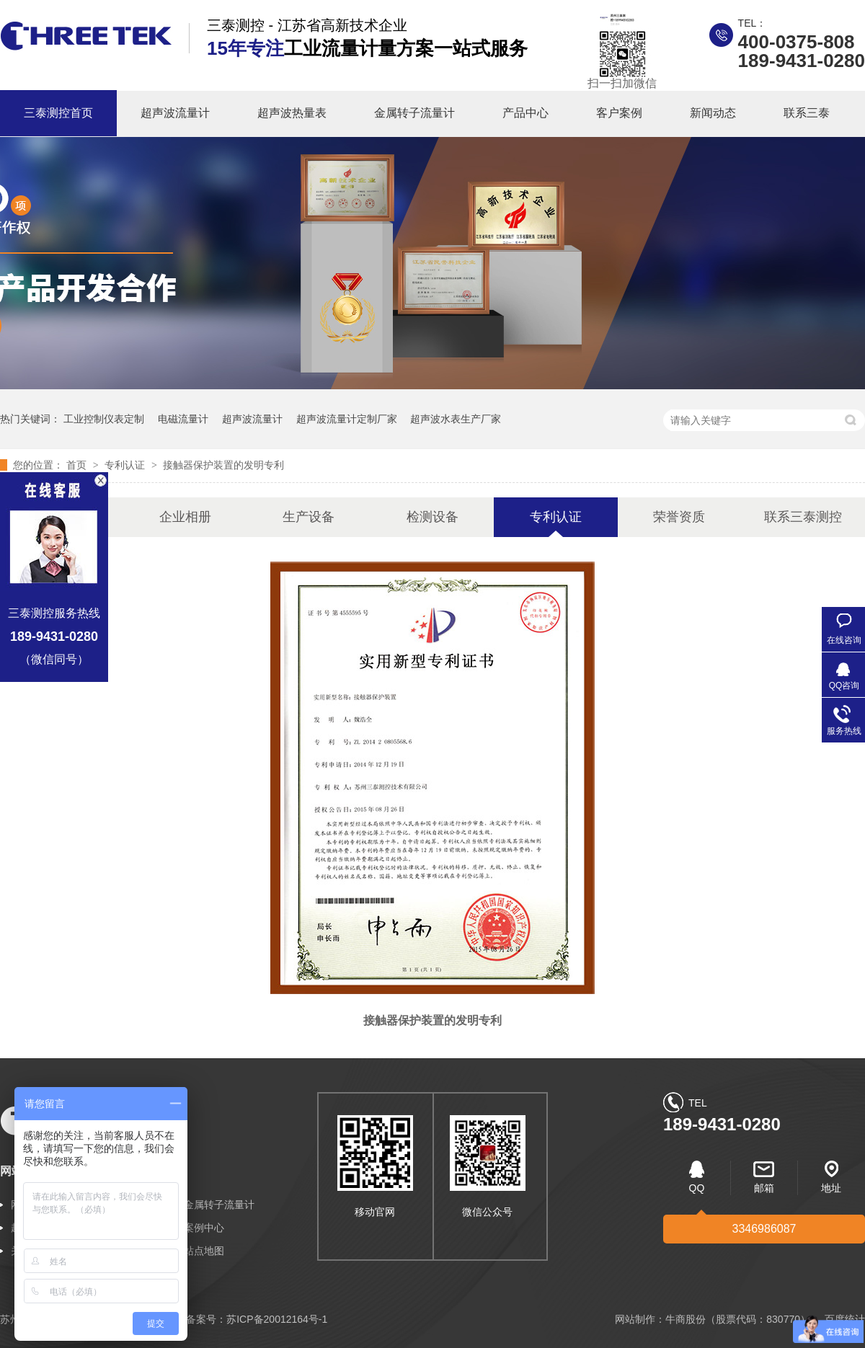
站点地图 (204, 1250)
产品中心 (525, 113)
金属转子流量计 (414, 113)
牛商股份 (685, 1319)
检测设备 (432, 517)
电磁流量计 (183, 419)
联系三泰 (807, 113)
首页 (77, 465)
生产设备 (308, 517)
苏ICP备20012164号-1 (276, 1319)
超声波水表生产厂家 (455, 419)
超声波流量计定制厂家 (346, 419)
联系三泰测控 (803, 517)
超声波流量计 (175, 113)
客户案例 (619, 113)
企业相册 (185, 517)
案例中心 (204, 1227)
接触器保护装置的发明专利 (223, 465)
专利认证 (126, 465)
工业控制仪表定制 (103, 419)
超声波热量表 (292, 113)
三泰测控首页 (58, 113)
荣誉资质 (679, 517)
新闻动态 (713, 113)
